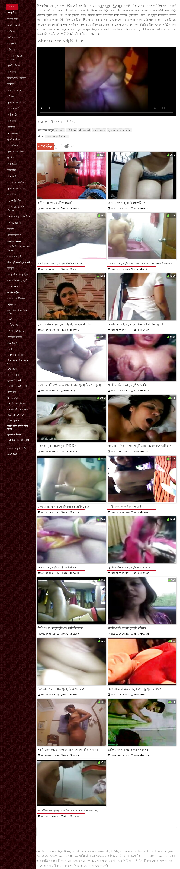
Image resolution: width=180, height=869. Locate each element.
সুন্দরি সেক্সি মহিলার (16, 102)
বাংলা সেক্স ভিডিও (16, 298)
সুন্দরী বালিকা (13, 25)
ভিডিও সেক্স (13, 324)
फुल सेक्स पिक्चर (14, 434)
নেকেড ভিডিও (14, 235)
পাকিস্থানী (84, 130)
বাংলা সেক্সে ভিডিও (16, 330)
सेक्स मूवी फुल (13, 374)
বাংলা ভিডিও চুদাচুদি (17, 280)
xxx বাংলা (12, 368)
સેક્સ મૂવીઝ (13, 420)
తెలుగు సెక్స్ (12, 342)
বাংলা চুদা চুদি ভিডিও (17, 448)
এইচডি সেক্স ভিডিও (16, 403)
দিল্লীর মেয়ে (12, 37)
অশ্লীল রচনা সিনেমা (109, 5)
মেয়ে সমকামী (13, 108)
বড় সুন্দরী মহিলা (14, 43)
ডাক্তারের (11, 170)
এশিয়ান (11, 31)
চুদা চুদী (10, 228)
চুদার (9, 348)
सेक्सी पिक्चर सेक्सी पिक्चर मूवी (18, 362)
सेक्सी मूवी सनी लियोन (16, 415)
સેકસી (10, 319)
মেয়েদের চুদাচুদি (14, 336)
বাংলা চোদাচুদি (14, 256)
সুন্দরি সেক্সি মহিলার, (16, 77)
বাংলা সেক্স (12, 19)
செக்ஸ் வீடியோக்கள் (17, 409)
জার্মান (10, 84)
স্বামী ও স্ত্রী (12, 114)
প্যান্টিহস (11, 157)
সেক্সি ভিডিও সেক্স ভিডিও (15, 208)
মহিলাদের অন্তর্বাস (15, 182)
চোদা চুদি (11, 392)
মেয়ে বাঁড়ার (12, 145)
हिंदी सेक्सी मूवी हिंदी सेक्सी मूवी (18, 441)
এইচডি (10, 96)
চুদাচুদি (10, 268)
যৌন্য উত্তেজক (14, 90)
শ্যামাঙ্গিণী (12, 71)
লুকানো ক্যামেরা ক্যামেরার (14, 57)
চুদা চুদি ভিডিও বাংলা (17, 385)
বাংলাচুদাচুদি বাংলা (16, 222)
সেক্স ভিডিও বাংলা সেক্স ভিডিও (18, 248)
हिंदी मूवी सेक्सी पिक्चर (16, 354)
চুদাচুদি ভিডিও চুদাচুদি (17, 274)
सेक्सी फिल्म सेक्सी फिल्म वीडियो (17, 312)
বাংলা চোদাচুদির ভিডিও (18, 216)
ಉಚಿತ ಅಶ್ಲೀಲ (13, 292)
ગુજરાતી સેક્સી (14, 380)
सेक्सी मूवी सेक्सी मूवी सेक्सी (18, 262)
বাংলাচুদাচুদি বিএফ (57, 136)
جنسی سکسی (14, 241)
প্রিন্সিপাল (11, 6)
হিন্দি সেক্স (12, 304)
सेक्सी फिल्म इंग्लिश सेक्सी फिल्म (17, 428)
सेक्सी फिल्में (12, 454)
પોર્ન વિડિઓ (12, 398)
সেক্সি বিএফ (12, 286)
